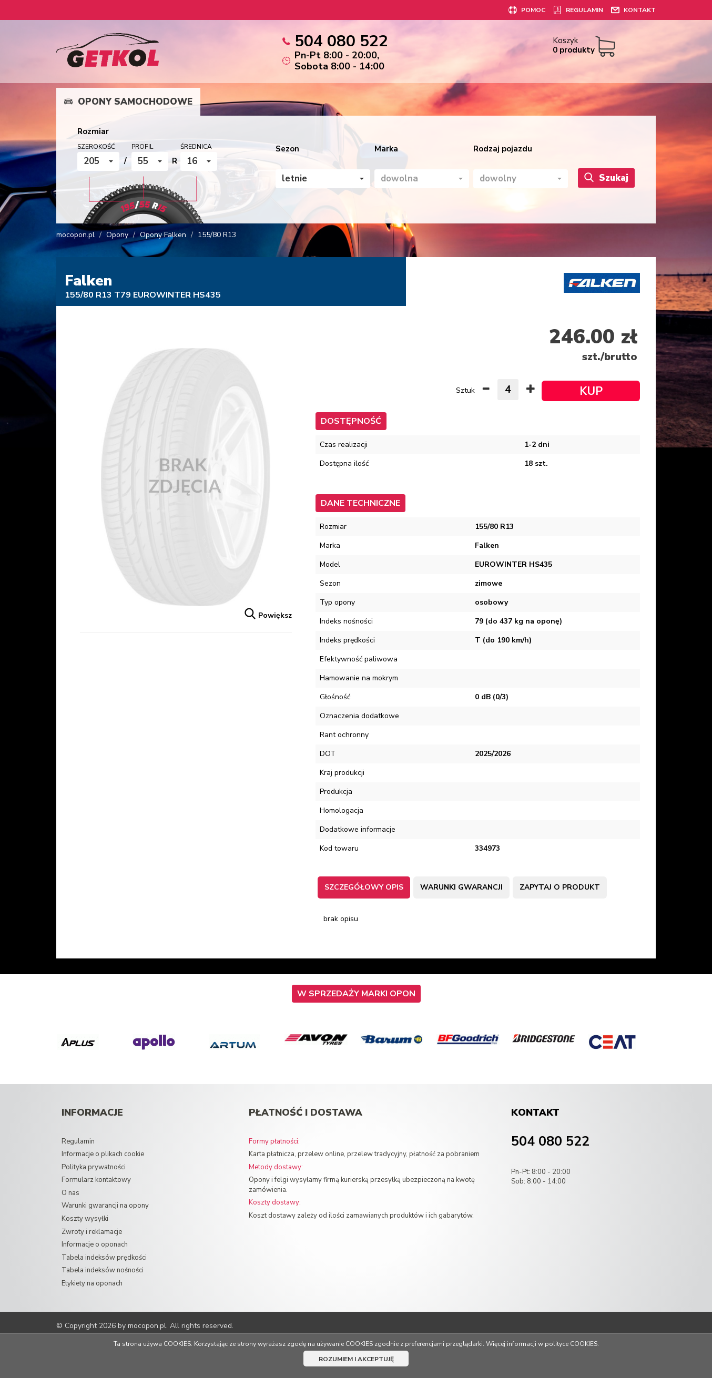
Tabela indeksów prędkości (104, 1257)
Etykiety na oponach (92, 1283)
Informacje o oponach (95, 1244)
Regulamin (78, 1141)
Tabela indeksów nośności (103, 1270)
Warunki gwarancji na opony (105, 1205)
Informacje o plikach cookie (103, 1154)
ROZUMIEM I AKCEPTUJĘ (356, 1359)
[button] (98, 161)
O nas (70, 1193)
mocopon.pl (75, 235)
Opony (117, 235)
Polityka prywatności (94, 1167)
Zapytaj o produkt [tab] (560, 887)
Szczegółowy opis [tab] (363, 887)
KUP (591, 391)
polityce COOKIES (571, 1344)
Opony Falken (163, 235)
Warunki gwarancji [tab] (461, 887)
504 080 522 (550, 1141)
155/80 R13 (217, 235)
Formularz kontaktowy (96, 1180)
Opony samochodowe (128, 102)
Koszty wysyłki (85, 1218)
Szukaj (606, 177)
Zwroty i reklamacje (92, 1232)
